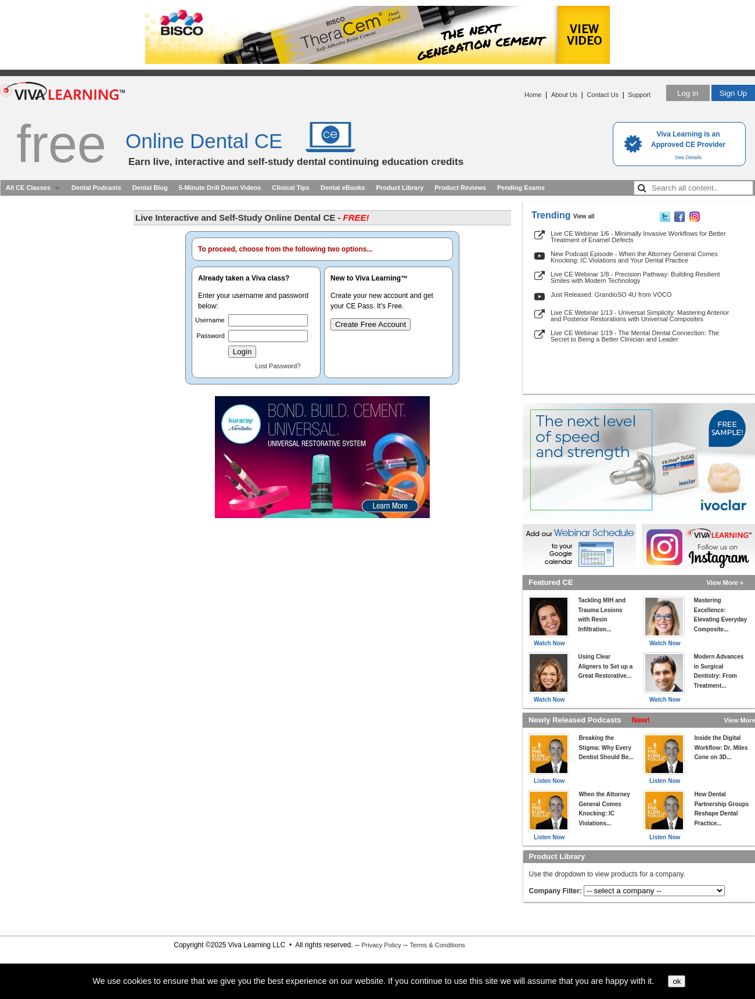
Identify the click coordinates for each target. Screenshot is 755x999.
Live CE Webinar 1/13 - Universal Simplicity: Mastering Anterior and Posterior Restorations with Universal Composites (640, 315)
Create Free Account (370, 324)
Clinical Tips (291, 187)
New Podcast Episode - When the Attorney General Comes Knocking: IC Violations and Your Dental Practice (634, 257)
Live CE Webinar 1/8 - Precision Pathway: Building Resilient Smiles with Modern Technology (635, 277)
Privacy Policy (381, 944)
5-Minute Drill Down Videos (220, 187)
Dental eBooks (343, 187)
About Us (564, 94)
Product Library (399, 187)
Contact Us (603, 94)
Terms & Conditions (437, 944)
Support (639, 94)
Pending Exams (521, 187)
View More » (725, 582)
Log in (687, 93)
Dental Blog (150, 187)
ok (677, 981)
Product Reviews (460, 187)
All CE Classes (28, 187)
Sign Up (733, 93)
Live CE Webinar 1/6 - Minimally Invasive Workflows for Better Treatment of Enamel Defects (638, 236)
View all (584, 216)
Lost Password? (277, 365)
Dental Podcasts (96, 187)
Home (532, 94)
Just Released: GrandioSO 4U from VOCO (611, 294)
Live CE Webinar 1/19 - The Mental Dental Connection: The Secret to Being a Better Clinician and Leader (635, 336)
